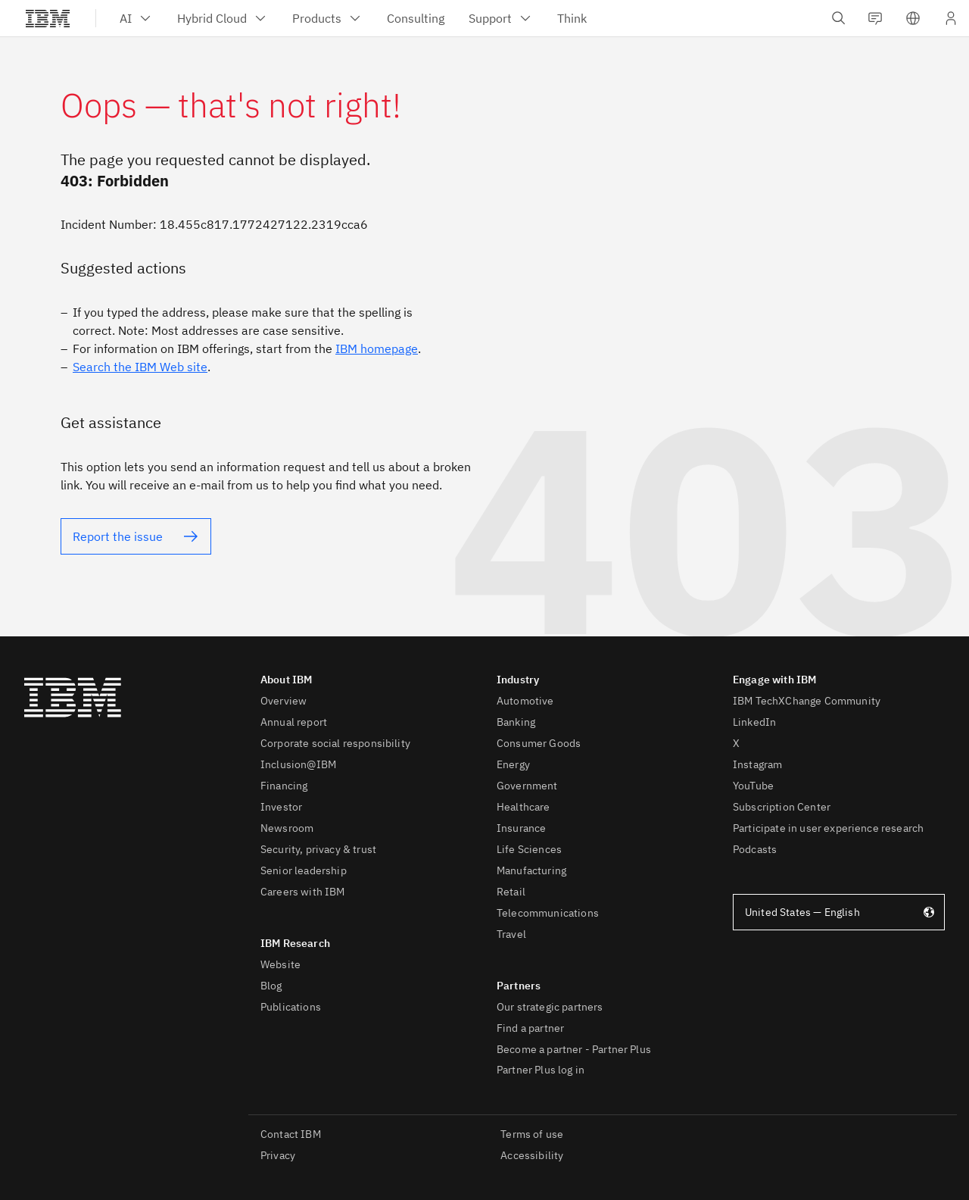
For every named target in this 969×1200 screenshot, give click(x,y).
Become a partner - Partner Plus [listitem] (574, 1049)
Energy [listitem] (513, 764)
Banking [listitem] (516, 722)
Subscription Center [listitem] (781, 807)
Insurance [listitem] (521, 828)
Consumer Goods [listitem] (539, 743)
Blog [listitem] (271, 985)
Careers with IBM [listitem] (302, 891)
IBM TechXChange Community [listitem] (806, 701)
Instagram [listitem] (757, 764)
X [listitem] (736, 743)
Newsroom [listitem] (286, 828)
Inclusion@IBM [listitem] (298, 764)
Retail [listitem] (511, 891)
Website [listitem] (280, 964)
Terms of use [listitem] (531, 1134)
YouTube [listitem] (753, 785)
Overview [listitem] (283, 701)
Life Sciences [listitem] (529, 849)
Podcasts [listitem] (755, 849)
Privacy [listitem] (277, 1155)
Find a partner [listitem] (530, 1028)
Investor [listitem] (281, 807)
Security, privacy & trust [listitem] (318, 849)
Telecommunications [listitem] (548, 913)
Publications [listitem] (290, 1007)
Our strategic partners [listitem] (550, 1007)
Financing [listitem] (283, 785)
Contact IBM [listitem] (290, 1134)
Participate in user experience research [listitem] (828, 828)
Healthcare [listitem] (523, 807)
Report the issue (118, 536)
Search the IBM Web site (140, 366)
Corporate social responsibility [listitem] (335, 743)
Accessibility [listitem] (531, 1155)
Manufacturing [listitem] (531, 870)
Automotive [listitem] (525, 701)
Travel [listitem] (511, 934)
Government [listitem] (527, 785)
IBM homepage (376, 348)
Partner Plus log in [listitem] (540, 1070)
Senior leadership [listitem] (303, 870)
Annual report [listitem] (293, 722)
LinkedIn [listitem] (754, 722)
